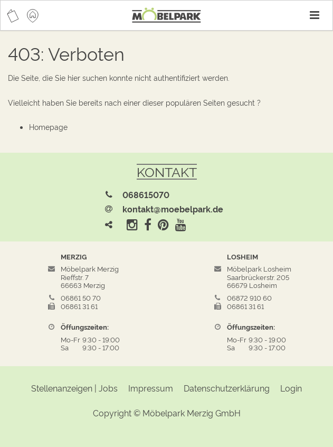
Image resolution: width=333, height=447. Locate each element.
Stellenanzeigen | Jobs (74, 388)
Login (291, 388)
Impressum (150, 388)
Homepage (48, 127)
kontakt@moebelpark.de (172, 209)
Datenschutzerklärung (227, 388)
